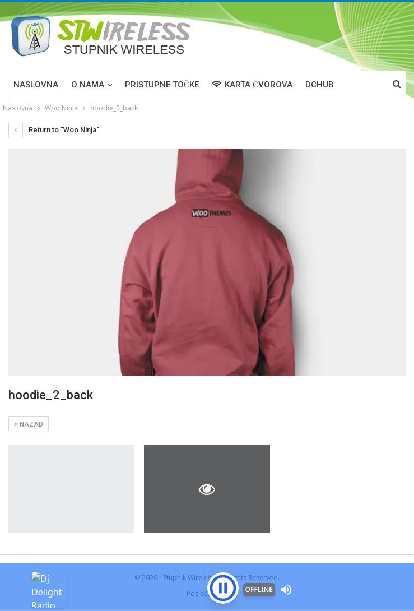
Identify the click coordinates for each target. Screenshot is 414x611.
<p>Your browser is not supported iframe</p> (207, 569)
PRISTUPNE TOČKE (162, 85)
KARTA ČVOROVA (252, 85)
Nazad (28, 424)
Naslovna (35, 85)
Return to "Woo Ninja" (53, 130)
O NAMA (87, 85)
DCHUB (319, 85)
